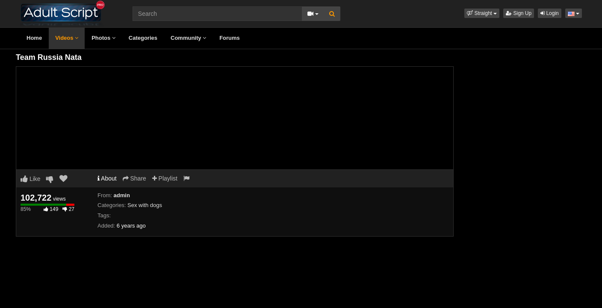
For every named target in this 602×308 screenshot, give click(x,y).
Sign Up (518, 13)
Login (549, 13)
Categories (143, 38)
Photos (103, 38)
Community (188, 38)
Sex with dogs (144, 205)
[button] (481, 13)
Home (34, 38)
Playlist (164, 178)
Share (134, 178)
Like (31, 178)
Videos (66, 38)
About (107, 178)
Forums (229, 38)
